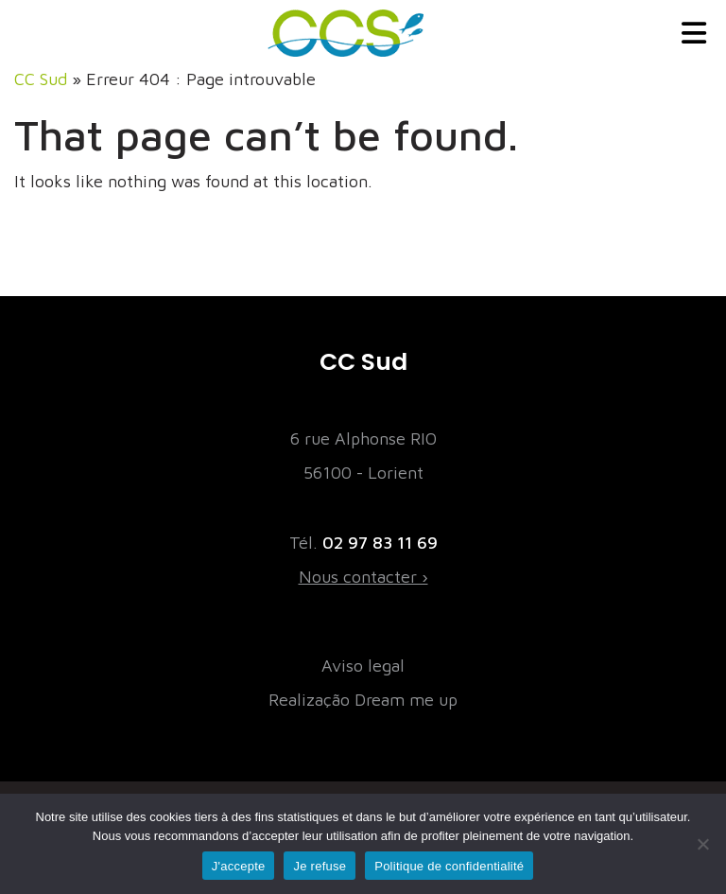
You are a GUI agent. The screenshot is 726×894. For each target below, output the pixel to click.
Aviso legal (363, 665)
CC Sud (40, 79)
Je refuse (319, 866)
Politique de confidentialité (449, 866)
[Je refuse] (702, 843)
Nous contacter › (363, 577)
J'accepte (239, 866)
